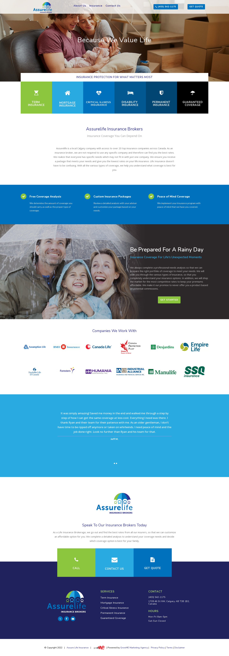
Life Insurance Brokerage (72, 532)
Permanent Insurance (113, 613)
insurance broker (64, 152)
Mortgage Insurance (112, 603)
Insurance (95, 5)
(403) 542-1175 (157, 597)
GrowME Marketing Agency (134, 647)
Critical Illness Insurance (115, 608)
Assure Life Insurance (78, 647)
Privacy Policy (158, 647)
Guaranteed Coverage (113, 618)
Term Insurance (109, 597)
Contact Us (113, 5)
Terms (169, 647)
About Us (79, 5)
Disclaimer (179, 647)
